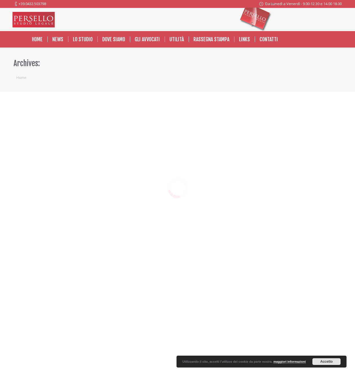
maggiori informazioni (289, 361)
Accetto (326, 362)
